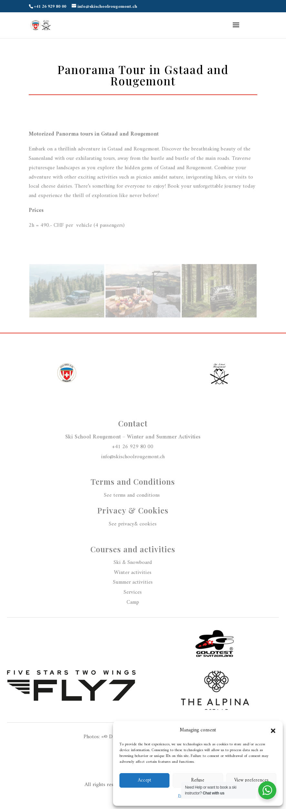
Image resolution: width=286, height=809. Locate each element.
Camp (133, 602)
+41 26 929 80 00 (132, 447)
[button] (273, 731)
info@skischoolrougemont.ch (133, 457)
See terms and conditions (132, 495)
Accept (144, 780)
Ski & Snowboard (133, 562)
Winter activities (132, 572)
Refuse (197, 780)
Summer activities (133, 582)
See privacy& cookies (133, 524)
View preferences (251, 780)
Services (133, 592)
